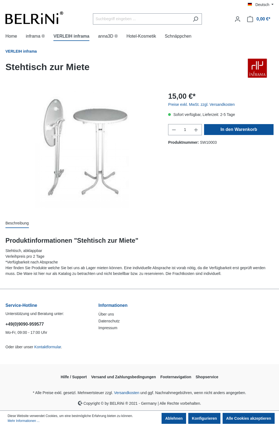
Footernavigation (175, 377)
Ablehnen (174, 418)
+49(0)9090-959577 (24, 324)
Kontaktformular (47, 347)
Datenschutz (109, 321)
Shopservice (207, 377)
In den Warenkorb (238, 129)
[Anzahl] (185, 129)
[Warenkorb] (259, 19)
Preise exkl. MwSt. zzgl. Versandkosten (201, 104)
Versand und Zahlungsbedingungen (123, 377)
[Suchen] (195, 19)
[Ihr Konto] (237, 19)
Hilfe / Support (74, 377)
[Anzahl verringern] (174, 129)
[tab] (17, 223)
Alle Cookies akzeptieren (248, 418)
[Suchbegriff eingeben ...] (141, 19)
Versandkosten (127, 393)
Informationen (113, 305)
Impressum (107, 328)
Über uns (106, 314)
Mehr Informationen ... (24, 421)
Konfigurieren (204, 418)
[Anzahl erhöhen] (196, 129)
